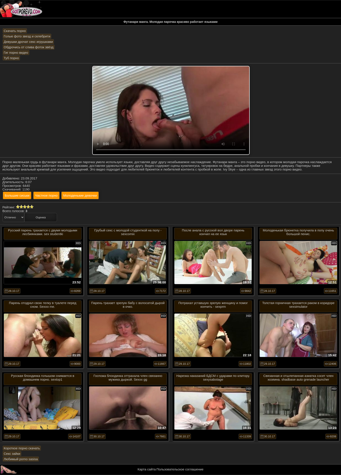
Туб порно (11, 58)
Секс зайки (12, 453)
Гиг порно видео (16, 52)
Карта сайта (147, 469)
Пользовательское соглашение (179, 469)
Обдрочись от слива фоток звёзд (28, 47)
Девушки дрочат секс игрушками (28, 41)
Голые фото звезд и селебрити (27, 36)
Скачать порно (15, 31)
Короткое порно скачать (22, 448)
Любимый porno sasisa (21, 459)
